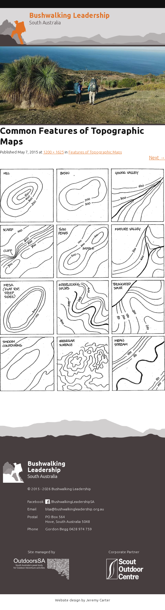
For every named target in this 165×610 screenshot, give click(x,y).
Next (157, 157)
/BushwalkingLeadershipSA (72, 502)
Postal (32, 517)
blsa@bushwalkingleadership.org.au (74, 509)
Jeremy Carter (98, 600)
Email (31, 509)
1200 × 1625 (53, 152)
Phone (32, 529)
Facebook (35, 502)
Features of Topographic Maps (95, 152)
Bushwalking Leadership (69, 15)
